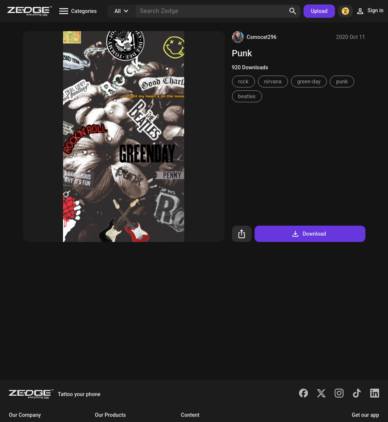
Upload (319, 11)
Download (308, 233)
